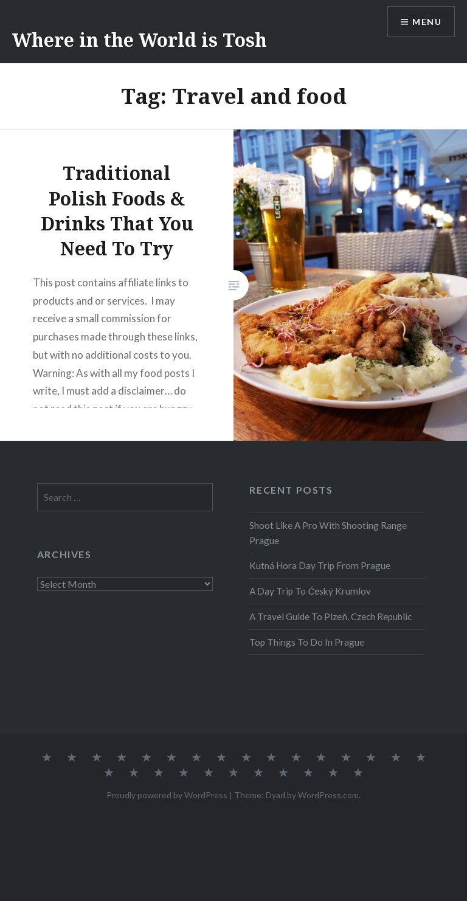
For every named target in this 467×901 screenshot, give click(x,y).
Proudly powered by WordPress (166, 795)
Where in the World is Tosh (139, 39)
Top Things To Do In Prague (306, 642)
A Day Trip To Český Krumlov (310, 590)
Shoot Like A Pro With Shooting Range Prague (328, 533)
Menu (426, 21)
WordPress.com (328, 795)
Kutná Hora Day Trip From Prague (319, 565)
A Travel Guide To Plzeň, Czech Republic (330, 616)
